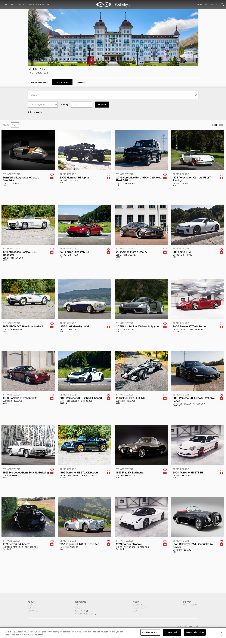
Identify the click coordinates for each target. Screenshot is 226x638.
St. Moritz (37, 69)
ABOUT (31, 602)
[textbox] (43, 104)
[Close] (221, 632)
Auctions (9, 4)
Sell (49, 4)
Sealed (21, 4)
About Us (32, 605)
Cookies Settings (190, 605)
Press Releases (139, 608)
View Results (62, 82)
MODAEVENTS (81, 611)
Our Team (32, 608)
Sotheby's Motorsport (85, 614)
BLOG (135, 611)
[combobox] (43, 105)
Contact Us (33, 611)
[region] (113, 632)
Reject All (172, 632)
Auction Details (39, 82)
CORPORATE (80, 602)
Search (102, 104)
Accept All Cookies (195, 632)
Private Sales (36, 4)
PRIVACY (187, 602)
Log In (213, 4)
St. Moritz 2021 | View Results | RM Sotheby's (113, 4)
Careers (78, 608)
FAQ (76, 605)
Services (202, 4)
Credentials (138, 605)
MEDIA (136, 602)
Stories (81, 82)
